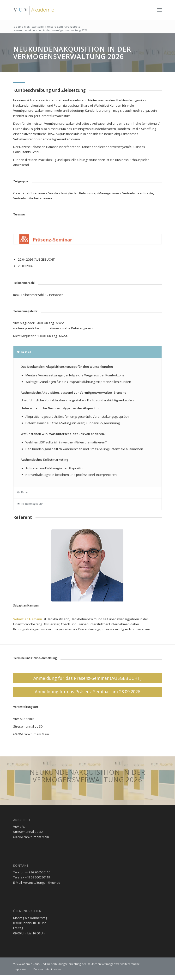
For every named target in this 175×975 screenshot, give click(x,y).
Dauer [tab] (23, 492)
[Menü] (159, 10)
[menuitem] (159, 10)
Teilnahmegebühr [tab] (30, 503)
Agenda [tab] (24, 351)
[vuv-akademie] (72, 9)
